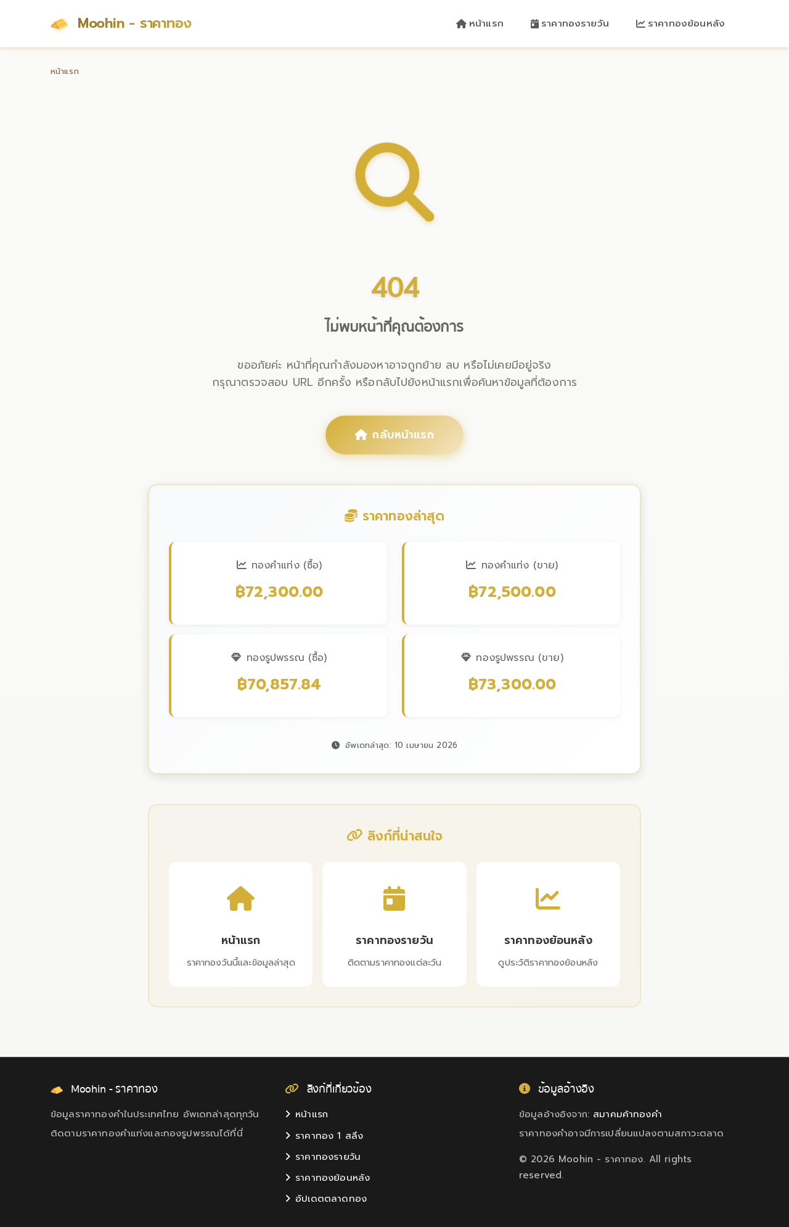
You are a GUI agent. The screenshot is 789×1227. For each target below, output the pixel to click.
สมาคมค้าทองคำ (627, 1115)
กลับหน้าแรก (394, 435)
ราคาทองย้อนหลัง (680, 23)
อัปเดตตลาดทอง (326, 1199)
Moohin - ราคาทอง (124, 24)
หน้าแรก (480, 23)
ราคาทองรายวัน (570, 23)
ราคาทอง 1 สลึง (324, 1136)
